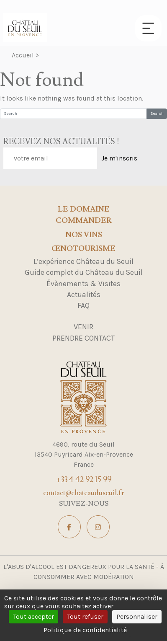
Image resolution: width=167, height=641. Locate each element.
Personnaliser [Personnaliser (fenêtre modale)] (136, 616)
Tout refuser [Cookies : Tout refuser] (85, 616)
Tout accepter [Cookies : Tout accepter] (33, 616)
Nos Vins (83, 235)
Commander (84, 221)
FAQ (83, 305)
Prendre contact (83, 338)
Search (157, 113)
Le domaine (84, 209)
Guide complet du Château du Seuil (84, 272)
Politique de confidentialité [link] (85, 630)
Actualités (83, 294)
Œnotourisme (83, 249)
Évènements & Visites (83, 283)
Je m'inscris (119, 158)
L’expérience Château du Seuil (83, 261)
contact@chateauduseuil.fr (83, 493)
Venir (83, 326)
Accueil (23, 55)
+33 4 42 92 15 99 (83, 480)
